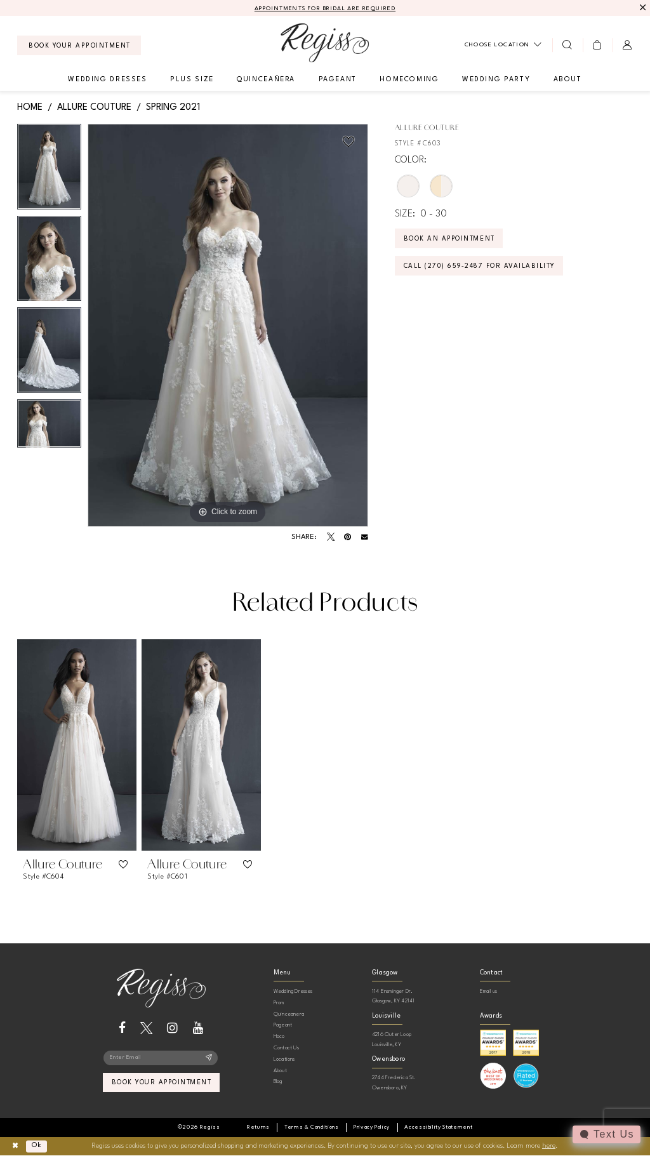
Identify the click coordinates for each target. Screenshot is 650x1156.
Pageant (283, 1025)
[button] (598, 45)
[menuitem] (79, 45)
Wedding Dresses (293, 991)
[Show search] (567, 45)
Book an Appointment (450, 239)
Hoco (279, 1036)
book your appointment (161, 1083)
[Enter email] (160, 1058)
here (548, 1146)
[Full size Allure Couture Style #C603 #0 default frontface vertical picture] (228, 325)
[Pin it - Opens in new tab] (347, 537)
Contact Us (286, 1048)
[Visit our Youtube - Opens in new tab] (198, 1028)
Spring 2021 (173, 107)
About (280, 1070)
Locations (284, 1059)
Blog (278, 1081)
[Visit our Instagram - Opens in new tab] (172, 1028)
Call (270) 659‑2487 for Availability (480, 266)
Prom (279, 1003)
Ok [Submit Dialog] (37, 1146)
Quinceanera (289, 1014)
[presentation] (76, 745)
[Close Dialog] (15, 1146)
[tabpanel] (49, 170)
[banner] (325, 42)
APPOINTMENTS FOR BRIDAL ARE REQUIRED (325, 8)
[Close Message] (641, 8)
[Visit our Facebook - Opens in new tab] (122, 1028)
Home (30, 107)
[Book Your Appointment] (79, 45)
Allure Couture (94, 107)
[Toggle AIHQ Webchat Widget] (606, 1134)
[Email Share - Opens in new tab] (364, 537)
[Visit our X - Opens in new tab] (146, 1028)
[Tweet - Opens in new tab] (331, 537)
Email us (489, 991)
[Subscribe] (209, 1058)
